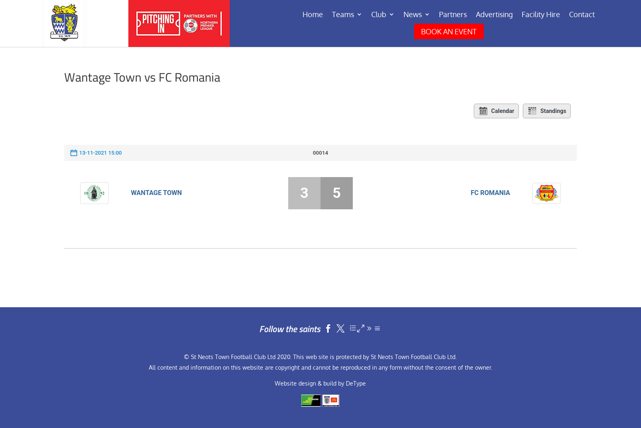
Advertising (494, 15)
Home (313, 15)
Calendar (496, 111)
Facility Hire (541, 15)
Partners (453, 15)
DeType (356, 383)
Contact (582, 15)
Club (378, 15)
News (412, 15)
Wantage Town (156, 193)
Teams (343, 15)
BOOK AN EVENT (449, 31)
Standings (546, 111)
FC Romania (490, 193)
